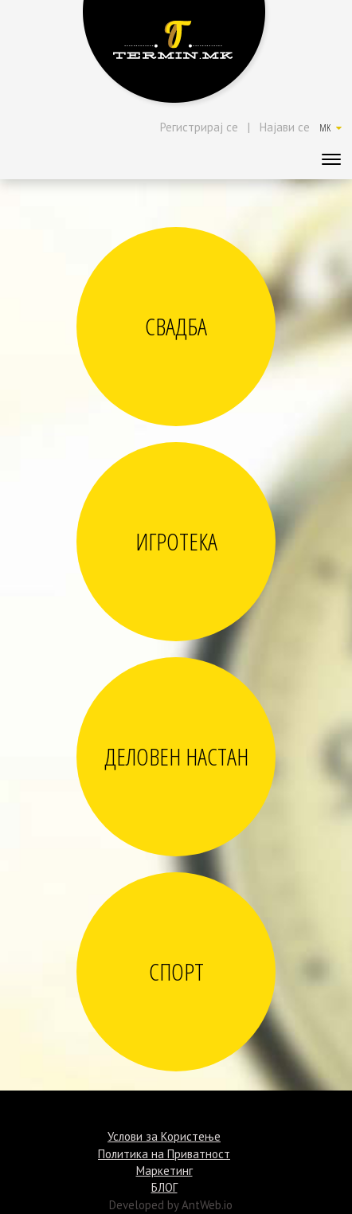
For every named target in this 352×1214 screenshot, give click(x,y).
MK (330, 128)
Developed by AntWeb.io (171, 1204)
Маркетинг (164, 1170)
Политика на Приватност (164, 1153)
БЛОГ (164, 1187)
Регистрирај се (199, 127)
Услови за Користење (164, 1136)
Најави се (285, 127)
